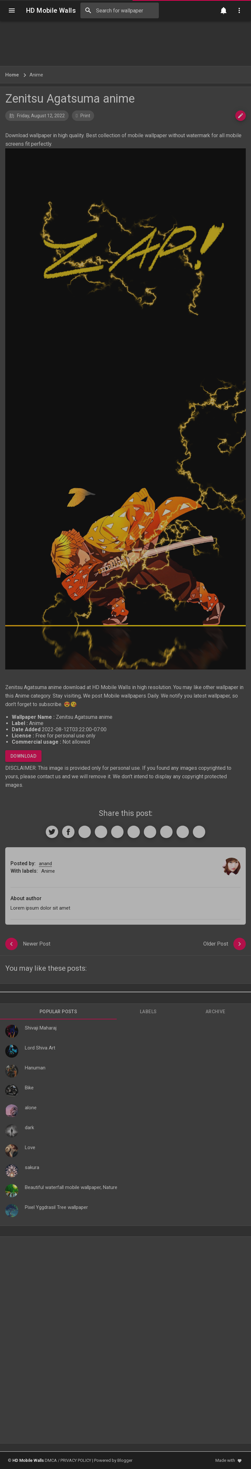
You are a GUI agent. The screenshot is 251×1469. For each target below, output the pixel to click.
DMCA (51, 1460)
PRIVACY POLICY (75, 1460)
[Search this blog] (119, 10)
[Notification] (223, 10)
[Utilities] (239, 10)
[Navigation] (12, 10)
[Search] (88, 10)
